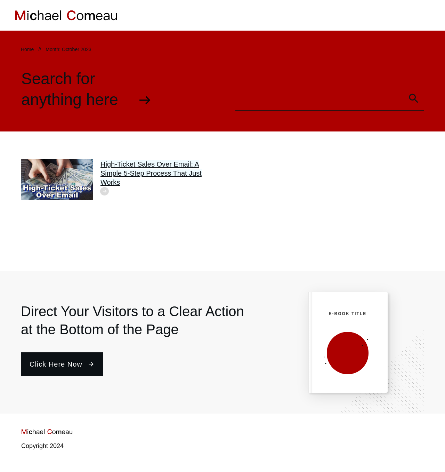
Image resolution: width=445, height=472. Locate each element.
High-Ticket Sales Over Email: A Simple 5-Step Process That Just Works (151, 173)
